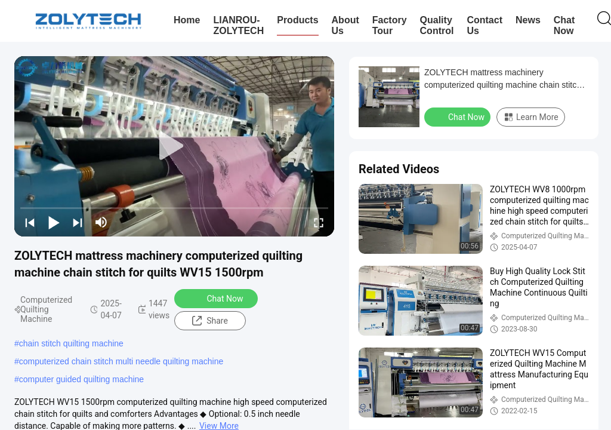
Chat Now (564, 25)
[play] (174, 146)
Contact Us (484, 25)
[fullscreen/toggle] (319, 222)
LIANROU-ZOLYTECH (238, 25)
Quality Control (437, 25)
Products (297, 20)
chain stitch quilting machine (71, 343)
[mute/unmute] (101, 222)
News (528, 20)
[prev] (30, 222)
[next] (78, 222)
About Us (345, 25)
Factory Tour (389, 25)
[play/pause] (54, 222)
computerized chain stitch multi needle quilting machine (121, 361)
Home (187, 20)
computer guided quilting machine (81, 379)
